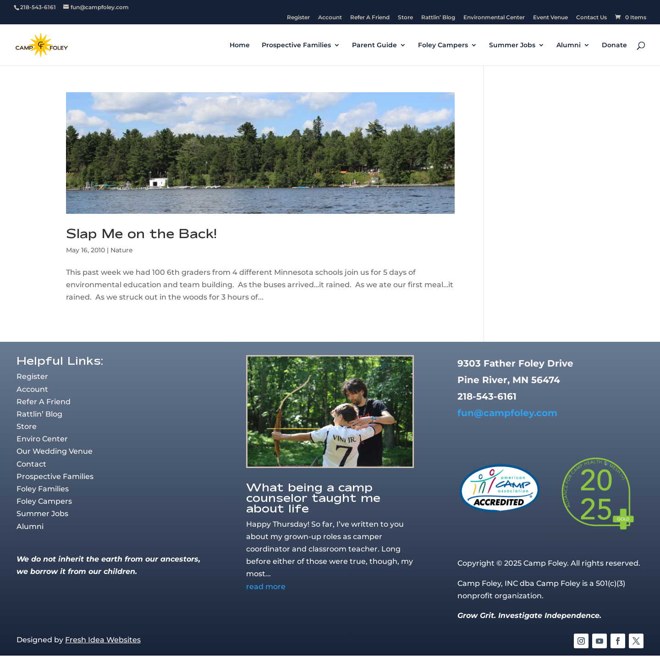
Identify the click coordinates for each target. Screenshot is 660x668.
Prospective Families (296, 45)
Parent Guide (374, 45)
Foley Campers (443, 45)
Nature (121, 250)
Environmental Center (494, 18)
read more (266, 586)
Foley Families (42, 488)
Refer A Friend (370, 18)
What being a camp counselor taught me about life (313, 497)
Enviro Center (42, 438)
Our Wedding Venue (54, 451)
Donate (614, 45)
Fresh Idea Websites (103, 639)
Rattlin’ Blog (438, 18)
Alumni (568, 45)
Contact (31, 464)
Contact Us (591, 18)
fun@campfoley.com (507, 412)
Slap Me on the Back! (141, 233)
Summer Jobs (512, 45)
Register (298, 18)
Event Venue (550, 18)
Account (330, 18)
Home (240, 45)
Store (405, 18)
